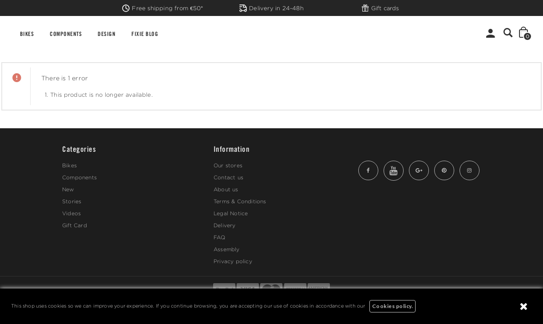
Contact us (228, 177)
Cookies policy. (392, 306)
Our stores (228, 165)
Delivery (225, 225)
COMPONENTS (66, 33)
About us (226, 189)
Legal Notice (231, 213)
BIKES (27, 33)
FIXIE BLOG (144, 33)
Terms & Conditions (240, 201)
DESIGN (106, 33)
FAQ (220, 237)
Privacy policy (233, 261)
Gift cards (380, 8)
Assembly (227, 249)
